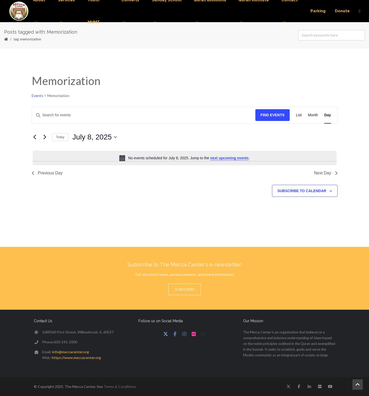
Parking (318, 11)
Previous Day (47, 173)
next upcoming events (229, 158)
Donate (342, 11)
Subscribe (185, 289)
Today (60, 137)
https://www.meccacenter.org (76, 357)
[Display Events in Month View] (313, 115)
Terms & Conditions (120, 386)
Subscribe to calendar (301, 191)
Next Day (326, 173)
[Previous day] (35, 137)
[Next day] (45, 137)
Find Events (273, 115)
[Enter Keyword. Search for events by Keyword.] (143, 115)
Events (37, 95)
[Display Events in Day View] (327, 115)
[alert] (184, 158)
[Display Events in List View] (299, 115)
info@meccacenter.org (70, 352)
